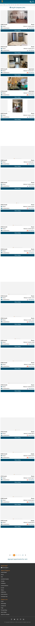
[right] (25, 555)
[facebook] (11, 619)
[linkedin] (23, 619)
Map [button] (9, 4)
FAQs (2, 607)
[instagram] (17, 619)
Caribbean (3, 583)
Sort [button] (13, 4)
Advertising (3, 603)
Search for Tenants (5, 614)
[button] (18, 5)
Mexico (2, 590)
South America (4, 594)
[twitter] (14, 619)
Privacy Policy (4, 610)
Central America (4, 585)
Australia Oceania (5, 579)
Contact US (3, 605)
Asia (2, 576)
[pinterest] (20, 619)
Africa (2, 574)
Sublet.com (4, 599)
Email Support (4, 567)
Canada (2, 581)
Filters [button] (4, 4)
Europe (2, 587)
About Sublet (3, 612)
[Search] (30, 1)
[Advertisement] (17, 133)
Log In (2, 601)
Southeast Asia (4, 596)
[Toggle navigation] (33, 2)
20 (22, 555)
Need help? (4, 566)
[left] (10, 555)
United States (4, 572)
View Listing (17, 30)
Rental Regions (5, 570)
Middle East (3, 592)
